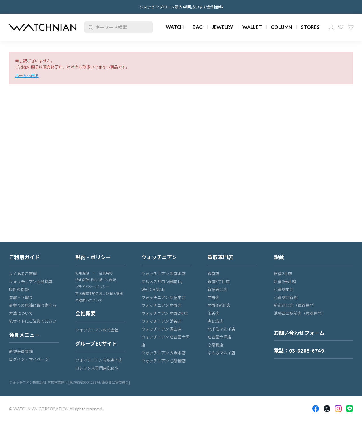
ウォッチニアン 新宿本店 (163, 297)
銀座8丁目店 (219, 281)
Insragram (338, 408)
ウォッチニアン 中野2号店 (164, 313)
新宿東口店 (217, 289)
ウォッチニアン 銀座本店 (163, 273)
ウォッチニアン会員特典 (30, 281)
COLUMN (281, 27)
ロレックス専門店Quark (96, 368)
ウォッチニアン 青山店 (161, 329)
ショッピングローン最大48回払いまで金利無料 (181, 7)
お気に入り (340, 27)
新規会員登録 (21, 351)
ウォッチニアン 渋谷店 (161, 321)
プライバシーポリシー (92, 286)
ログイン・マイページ (29, 359)
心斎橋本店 (284, 289)
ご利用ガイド (24, 257)
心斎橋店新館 (286, 297)
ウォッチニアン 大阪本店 (163, 352)
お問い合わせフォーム (299, 332)
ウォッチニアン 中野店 (161, 305)
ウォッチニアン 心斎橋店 (163, 360)
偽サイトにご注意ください (33, 321)
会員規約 (106, 272)
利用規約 (82, 272)
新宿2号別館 (285, 281)
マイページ (331, 27)
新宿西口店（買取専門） (295, 305)
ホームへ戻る (27, 75)
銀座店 (213, 273)
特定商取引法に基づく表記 (95, 279)
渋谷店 (213, 313)
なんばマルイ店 (221, 352)
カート (351, 27)
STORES (310, 27)
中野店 (213, 297)
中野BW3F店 (219, 305)
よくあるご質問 (23, 273)
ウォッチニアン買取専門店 (98, 360)
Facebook (315, 408)
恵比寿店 (215, 321)
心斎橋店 (215, 345)
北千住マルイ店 (221, 329)
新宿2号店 (283, 273)
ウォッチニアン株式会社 (96, 330)
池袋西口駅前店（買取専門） (299, 313)
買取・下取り (21, 297)
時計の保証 (19, 289)
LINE (349, 408)
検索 (89, 27)
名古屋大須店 (219, 337)
